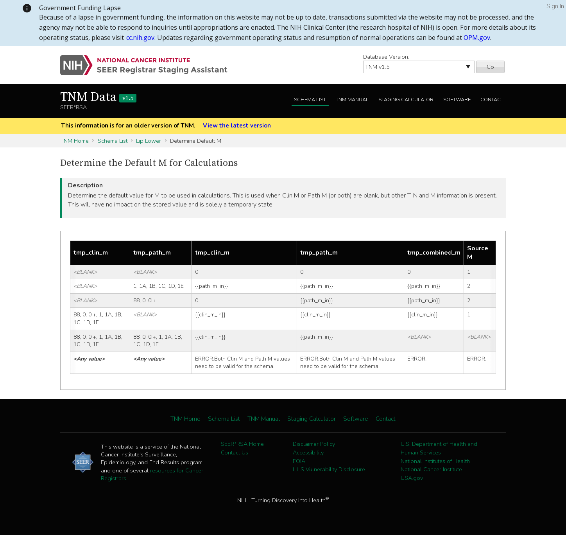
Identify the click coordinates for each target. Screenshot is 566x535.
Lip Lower (148, 141)
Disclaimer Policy (314, 444)
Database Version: (386, 57)
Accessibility (308, 452)
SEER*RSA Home (242, 444)
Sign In (555, 6)
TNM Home (74, 141)
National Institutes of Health (435, 461)
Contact (491, 99)
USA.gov (412, 478)
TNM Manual (352, 99)
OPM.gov (477, 37)
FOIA (299, 461)
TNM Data (98, 97)
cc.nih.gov (140, 37)
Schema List (310, 99)
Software (457, 99)
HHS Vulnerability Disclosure (329, 469)
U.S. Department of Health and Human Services (439, 448)
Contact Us (234, 452)
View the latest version (237, 125)
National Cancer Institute (431, 469)
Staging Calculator (405, 99)
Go (490, 67)
